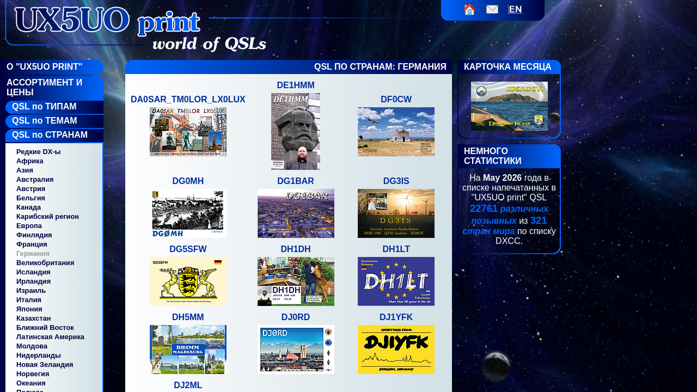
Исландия (33, 272)
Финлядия (34, 235)
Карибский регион (47, 216)
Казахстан (33, 318)
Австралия (35, 179)
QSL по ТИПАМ (44, 106)
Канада (28, 207)
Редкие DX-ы (38, 152)
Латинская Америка (50, 337)
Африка (30, 161)
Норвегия (32, 374)
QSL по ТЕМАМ (44, 120)
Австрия (30, 189)
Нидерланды (38, 355)
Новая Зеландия (44, 364)
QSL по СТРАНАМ (50, 134)
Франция (31, 244)
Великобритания (45, 263)
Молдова (31, 346)
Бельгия (30, 198)
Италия (28, 300)
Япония (29, 309)
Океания (31, 383)
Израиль (31, 290)
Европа (29, 226)
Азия (24, 170)
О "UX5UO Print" (45, 66)
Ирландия (33, 281)
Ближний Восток (45, 327)
